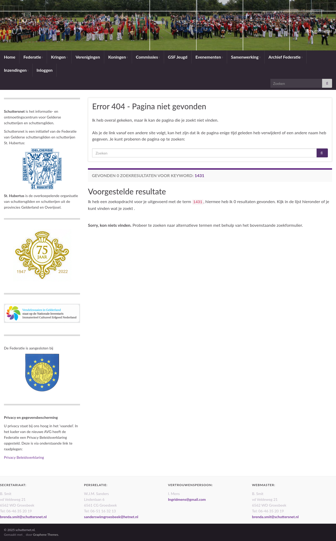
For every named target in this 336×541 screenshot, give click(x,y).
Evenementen (209, 56)
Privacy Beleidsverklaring (24, 457)
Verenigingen (88, 56)
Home (9, 56)
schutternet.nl (308, 29)
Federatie (33, 56)
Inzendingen (16, 70)
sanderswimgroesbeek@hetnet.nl (111, 516)
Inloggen (44, 70)
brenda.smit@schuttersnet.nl (23, 516)
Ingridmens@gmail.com (187, 499)
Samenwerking (245, 56)
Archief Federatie (285, 56)
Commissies (148, 56)
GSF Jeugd (177, 56)
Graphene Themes (45, 535)
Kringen (59, 56)
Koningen (118, 56)
